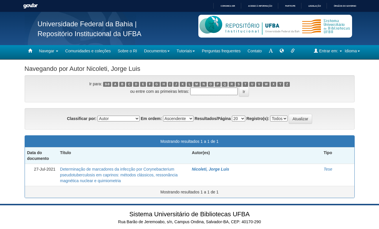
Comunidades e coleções (88, 51)
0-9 (107, 84)
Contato (255, 51)
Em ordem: (151, 118)
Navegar (48, 51)
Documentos (157, 51)
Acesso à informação (260, 6)
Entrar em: (328, 50)
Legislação (314, 6)
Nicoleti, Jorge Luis (210, 169)
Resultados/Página (213, 118)
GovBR (30, 6)
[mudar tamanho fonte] (270, 51)
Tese (328, 169)
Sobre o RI (127, 51)
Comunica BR (228, 6)
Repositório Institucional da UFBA (90, 34)
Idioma (352, 51)
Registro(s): (257, 118)
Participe (290, 6)
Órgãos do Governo (345, 6)
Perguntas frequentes (221, 51)
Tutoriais (186, 51)
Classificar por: (81, 118)
